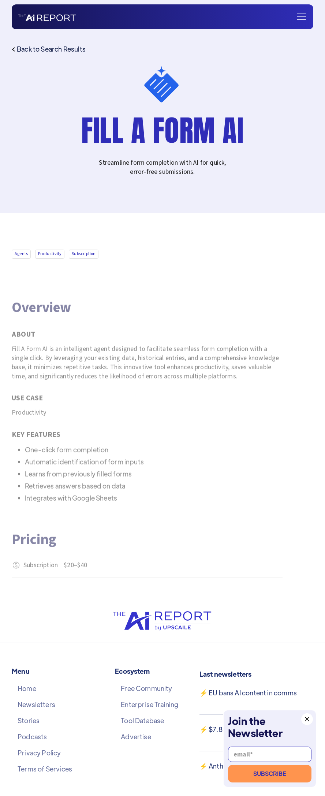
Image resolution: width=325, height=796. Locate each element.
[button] (300, 17)
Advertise (136, 736)
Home (27, 688)
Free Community (146, 688)
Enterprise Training (149, 704)
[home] (47, 17)
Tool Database (142, 720)
